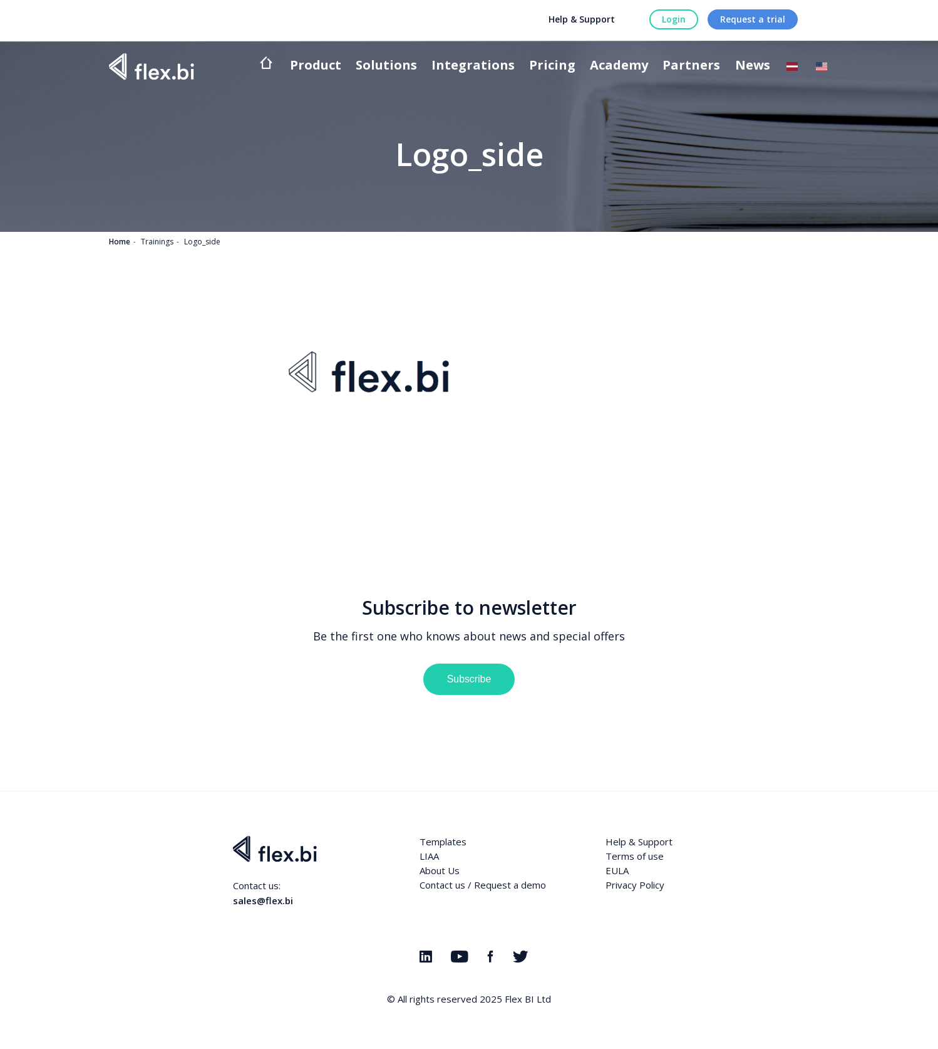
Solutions (386, 66)
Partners (691, 66)
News (752, 66)
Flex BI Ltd (528, 999)
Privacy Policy (635, 885)
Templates (443, 841)
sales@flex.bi (263, 900)
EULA (617, 870)
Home (119, 241)
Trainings (157, 241)
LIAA (429, 856)
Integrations (473, 66)
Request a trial (752, 19)
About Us (440, 870)
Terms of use (635, 856)
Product (315, 66)
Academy (619, 66)
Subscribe (469, 679)
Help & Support (582, 19)
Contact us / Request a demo (483, 885)
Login (674, 19)
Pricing (552, 66)
